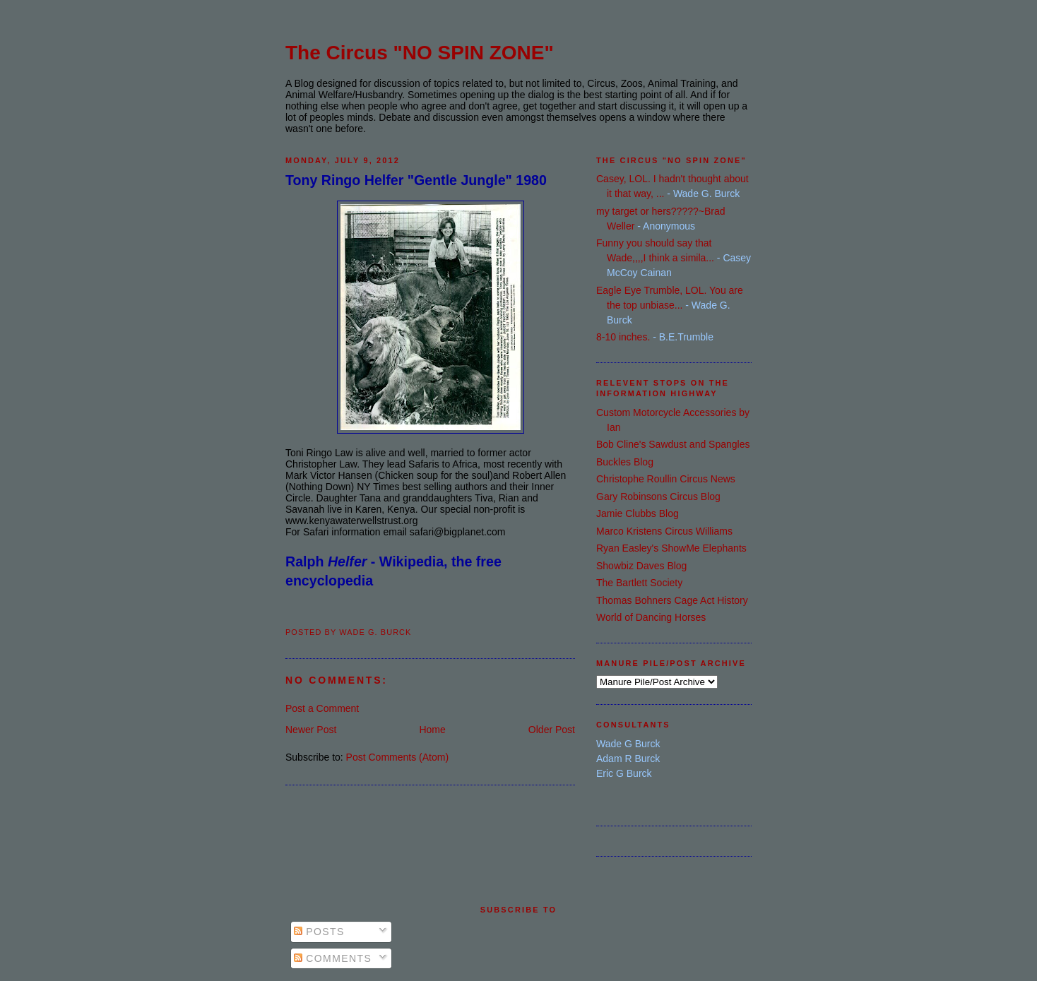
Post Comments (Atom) (397, 757)
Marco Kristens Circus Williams (664, 531)
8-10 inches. (623, 337)
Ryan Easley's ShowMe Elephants (671, 548)
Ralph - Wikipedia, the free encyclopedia (393, 571)
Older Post (551, 729)
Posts (319, 931)
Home (432, 729)
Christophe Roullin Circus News (665, 478)
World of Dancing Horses (651, 617)
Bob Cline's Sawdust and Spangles (672, 444)
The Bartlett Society (639, 582)
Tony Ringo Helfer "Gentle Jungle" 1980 (416, 180)
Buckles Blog (624, 462)
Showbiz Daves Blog (641, 565)
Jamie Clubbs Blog (637, 513)
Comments (333, 958)
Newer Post (310, 729)
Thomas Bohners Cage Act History (672, 600)
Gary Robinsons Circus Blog (658, 496)
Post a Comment (322, 708)
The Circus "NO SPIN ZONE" (419, 53)
